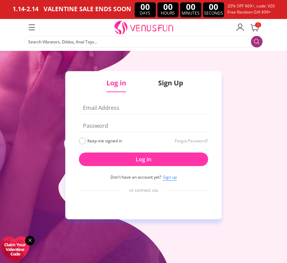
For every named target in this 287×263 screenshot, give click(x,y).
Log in (143, 159)
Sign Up (170, 82)
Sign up (170, 177)
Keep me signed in (104, 141)
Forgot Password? (191, 141)
